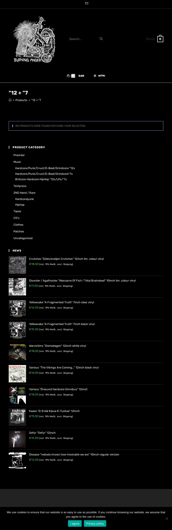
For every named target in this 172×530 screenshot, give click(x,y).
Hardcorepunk (24, 199)
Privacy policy (95, 523)
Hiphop (20, 204)
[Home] (10, 100)
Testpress (19, 186)
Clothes (18, 224)
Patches (18, 231)
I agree (74, 523)
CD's (16, 218)
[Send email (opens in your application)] (86, 4)
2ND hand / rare (24, 192)
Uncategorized (23, 238)
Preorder (19, 155)
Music (17, 161)
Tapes (17, 211)
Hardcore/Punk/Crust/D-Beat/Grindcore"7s (44, 173)
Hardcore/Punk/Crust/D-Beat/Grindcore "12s (45, 168)
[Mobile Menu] (99, 76)
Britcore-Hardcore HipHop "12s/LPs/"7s (41, 179)
